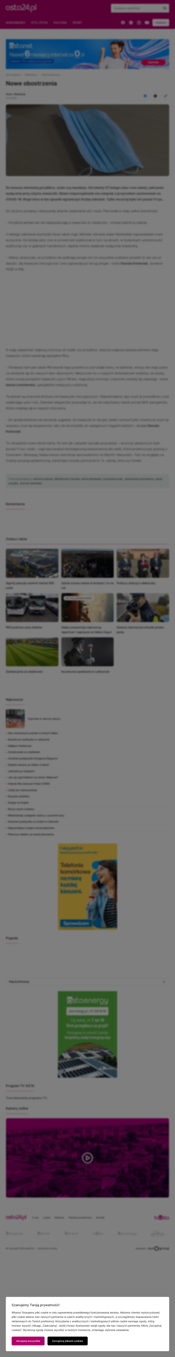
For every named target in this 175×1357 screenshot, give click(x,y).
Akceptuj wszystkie (28, 1340)
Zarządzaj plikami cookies (67, 1340)
